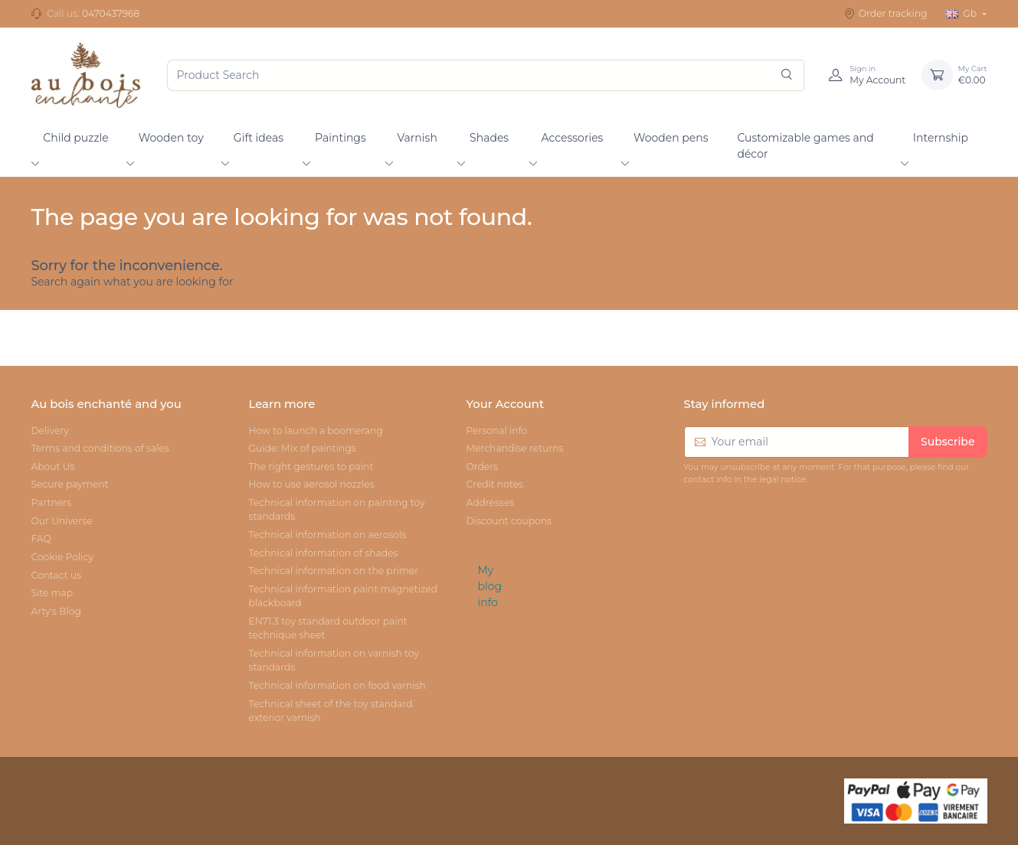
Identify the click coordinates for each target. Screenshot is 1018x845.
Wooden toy (171, 138)
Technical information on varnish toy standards (333, 660)
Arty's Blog (56, 611)
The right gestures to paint (310, 466)
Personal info (496, 430)
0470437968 (110, 13)
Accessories (573, 138)
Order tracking (886, 14)
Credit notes (494, 484)
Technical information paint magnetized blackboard (342, 595)
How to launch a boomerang (315, 430)
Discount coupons (509, 521)
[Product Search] (485, 75)
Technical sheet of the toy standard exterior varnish (330, 710)
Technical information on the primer (333, 570)
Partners (51, 502)
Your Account (505, 404)
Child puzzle (76, 138)
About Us (53, 466)
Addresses (490, 502)
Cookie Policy (62, 557)
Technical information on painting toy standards (336, 509)
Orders (482, 466)
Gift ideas (258, 138)
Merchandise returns (514, 448)
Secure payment (70, 484)
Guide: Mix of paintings (301, 448)
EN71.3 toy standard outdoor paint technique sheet (327, 628)
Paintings (340, 138)
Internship (940, 138)
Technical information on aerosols (327, 534)
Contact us (56, 575)
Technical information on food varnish (336, 685)
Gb (963, 13)
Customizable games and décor (805, 146)
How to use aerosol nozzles (311, 484)
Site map (52, 593)
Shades (489, 138)
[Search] (786, 75)
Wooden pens (671, 138)
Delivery (50, 430)
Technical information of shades (323, 553)
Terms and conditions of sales (100, 448)
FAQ (41, 538)
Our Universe (62, 521)
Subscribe (947, 442)
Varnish (417, 138)
